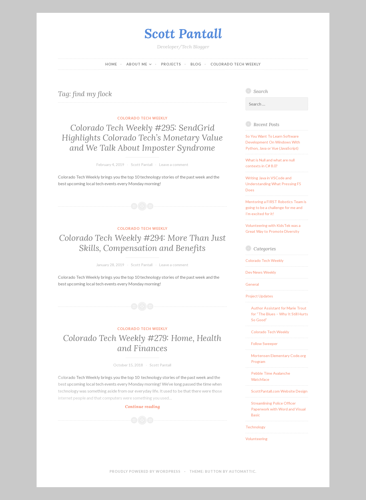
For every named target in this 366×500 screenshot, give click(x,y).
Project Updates (259, 296)
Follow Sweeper (264, 343)
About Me (136, 64)
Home (111, 64)
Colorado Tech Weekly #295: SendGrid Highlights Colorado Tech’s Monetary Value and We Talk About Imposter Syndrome (142, 137)
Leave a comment (173, 164)
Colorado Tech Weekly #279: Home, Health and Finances (142, 343)
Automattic (242, 471)
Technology (255, 427)
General (252, 284)
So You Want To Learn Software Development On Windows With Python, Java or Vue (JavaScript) (273, 142)
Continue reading (151, 406)
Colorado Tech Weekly (236, 64)
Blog (195, 64)
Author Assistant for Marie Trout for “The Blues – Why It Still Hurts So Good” (279, 314)
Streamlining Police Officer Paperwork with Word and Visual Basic (278, 409)
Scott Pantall (183, 33)
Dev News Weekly (261, 272)
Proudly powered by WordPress (145, 471)
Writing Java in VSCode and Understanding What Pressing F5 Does (273, 184)
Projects (171, 64)
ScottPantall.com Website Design (279, 391)
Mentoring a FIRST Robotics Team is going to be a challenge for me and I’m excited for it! (276, 207)
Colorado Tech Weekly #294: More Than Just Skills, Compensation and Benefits (142, 242)
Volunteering (256, 438)
